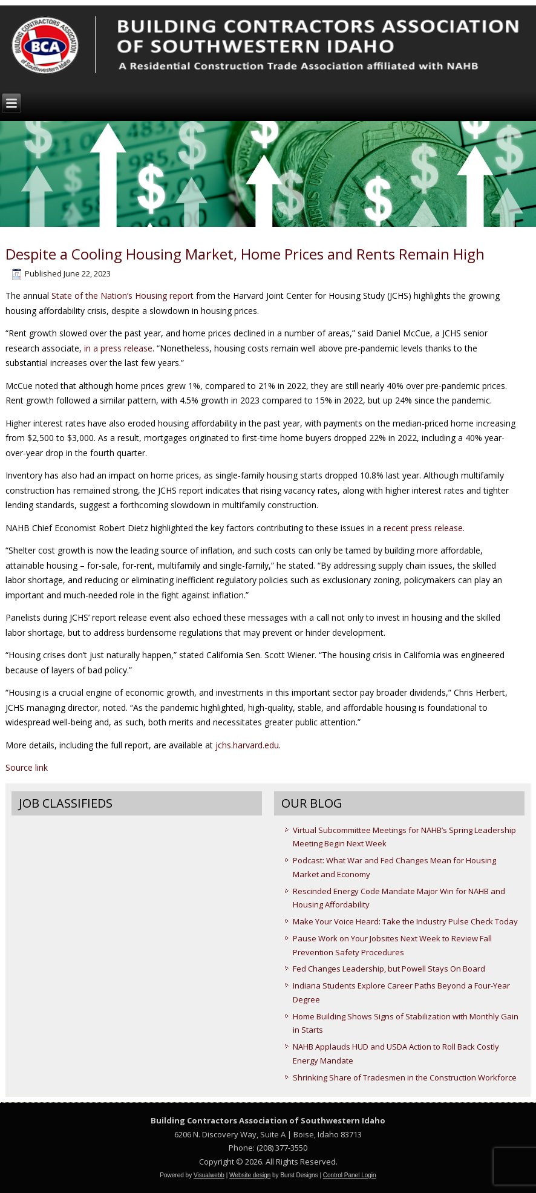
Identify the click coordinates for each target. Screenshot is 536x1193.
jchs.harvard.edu (247, 745)
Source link (26, 767)
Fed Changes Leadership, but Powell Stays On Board (389, 968)
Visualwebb (209, 1175)
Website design (249, 1175)
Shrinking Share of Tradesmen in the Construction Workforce (405, 1077)
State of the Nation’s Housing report (122, 295)
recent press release (423, 528)
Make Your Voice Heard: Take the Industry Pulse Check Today (405, 921)
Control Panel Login (349, 1175)
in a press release (118, 348)
